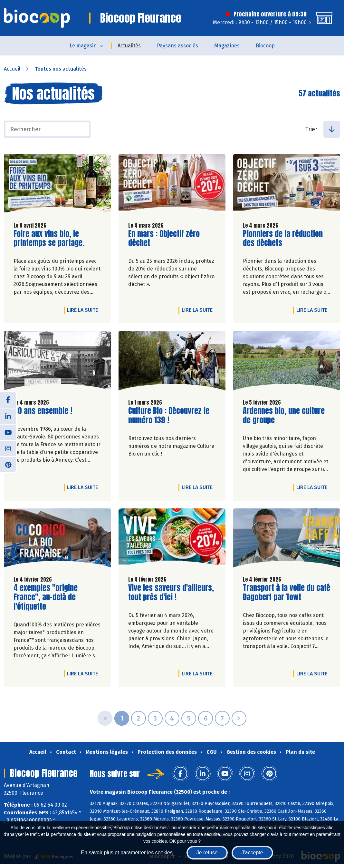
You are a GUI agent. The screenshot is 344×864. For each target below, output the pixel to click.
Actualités (129, 46)
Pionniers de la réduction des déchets (283, 238)
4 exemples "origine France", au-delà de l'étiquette (50, 597)
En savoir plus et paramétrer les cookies (127, 852)
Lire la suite (84, 310)
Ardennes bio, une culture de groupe (284, 415)
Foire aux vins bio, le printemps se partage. (50, 238)
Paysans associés (177, 46)
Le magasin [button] (83, 46)
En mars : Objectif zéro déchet (165, 238)
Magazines (227, 46)
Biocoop (265, 46)
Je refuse (207, 852)
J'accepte (252, 852)
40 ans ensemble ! (43, 411)
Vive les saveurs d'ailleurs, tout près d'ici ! (171, 592)
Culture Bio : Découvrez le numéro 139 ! (168, 415)
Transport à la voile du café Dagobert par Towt (286, 592)
